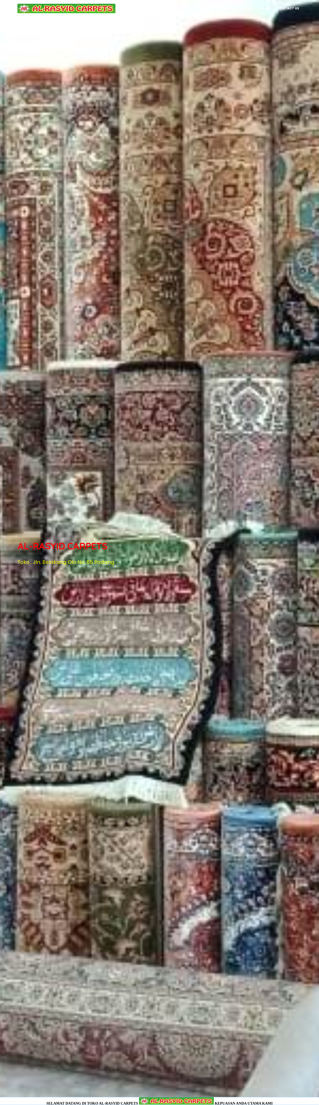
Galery (265, 8)
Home (184, 8)
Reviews (246, 8)
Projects (224, 8)
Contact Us (288, 8)
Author (202, 8)
